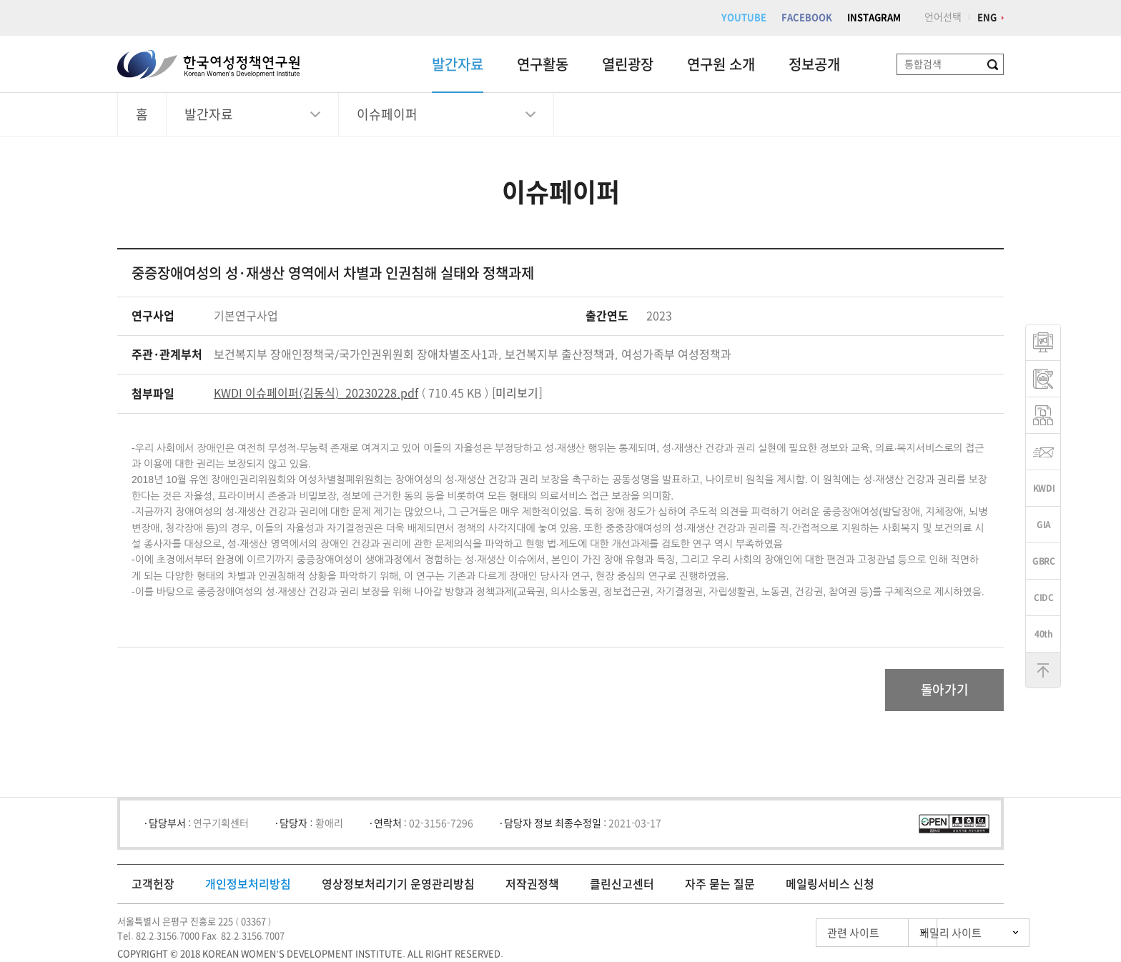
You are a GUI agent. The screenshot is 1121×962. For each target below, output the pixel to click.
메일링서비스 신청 (830, 885)
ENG (987, 17)
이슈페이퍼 (387, 114)
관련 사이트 (792, 933)
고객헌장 (153, 885)
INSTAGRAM (874, 17)
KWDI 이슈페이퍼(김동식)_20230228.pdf (316, 393)
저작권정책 (532, 885)
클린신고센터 (622, 885)
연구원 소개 (721, 64)
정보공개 (814, 64)
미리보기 (516, 393)
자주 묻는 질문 (720, 885)
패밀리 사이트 (925, 933)
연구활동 (542, 64)
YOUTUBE (743, 17)
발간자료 (457, 64)
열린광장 (627, 64)
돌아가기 (944, 690)
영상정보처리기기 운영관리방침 (398, 885)
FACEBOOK (806, 17)
